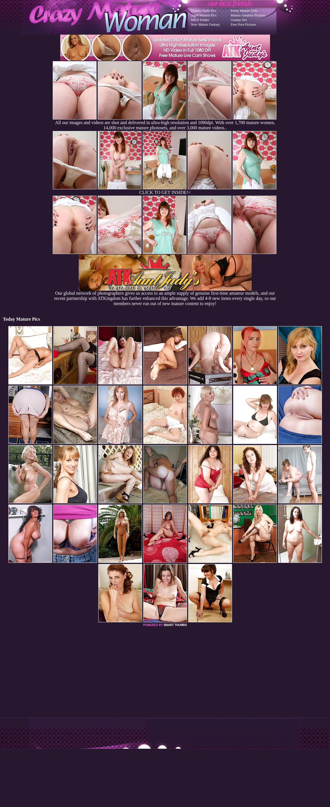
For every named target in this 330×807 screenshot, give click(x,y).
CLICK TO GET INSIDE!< (165, 192)
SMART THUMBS (175, 625)
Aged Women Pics (204, 15)
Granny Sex (239, 20)
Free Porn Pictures (243, 25)
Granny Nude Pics (203, 11)
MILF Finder (200, 20)
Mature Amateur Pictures (248, 15)
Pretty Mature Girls (244, 11)
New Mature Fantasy (205, 25)
